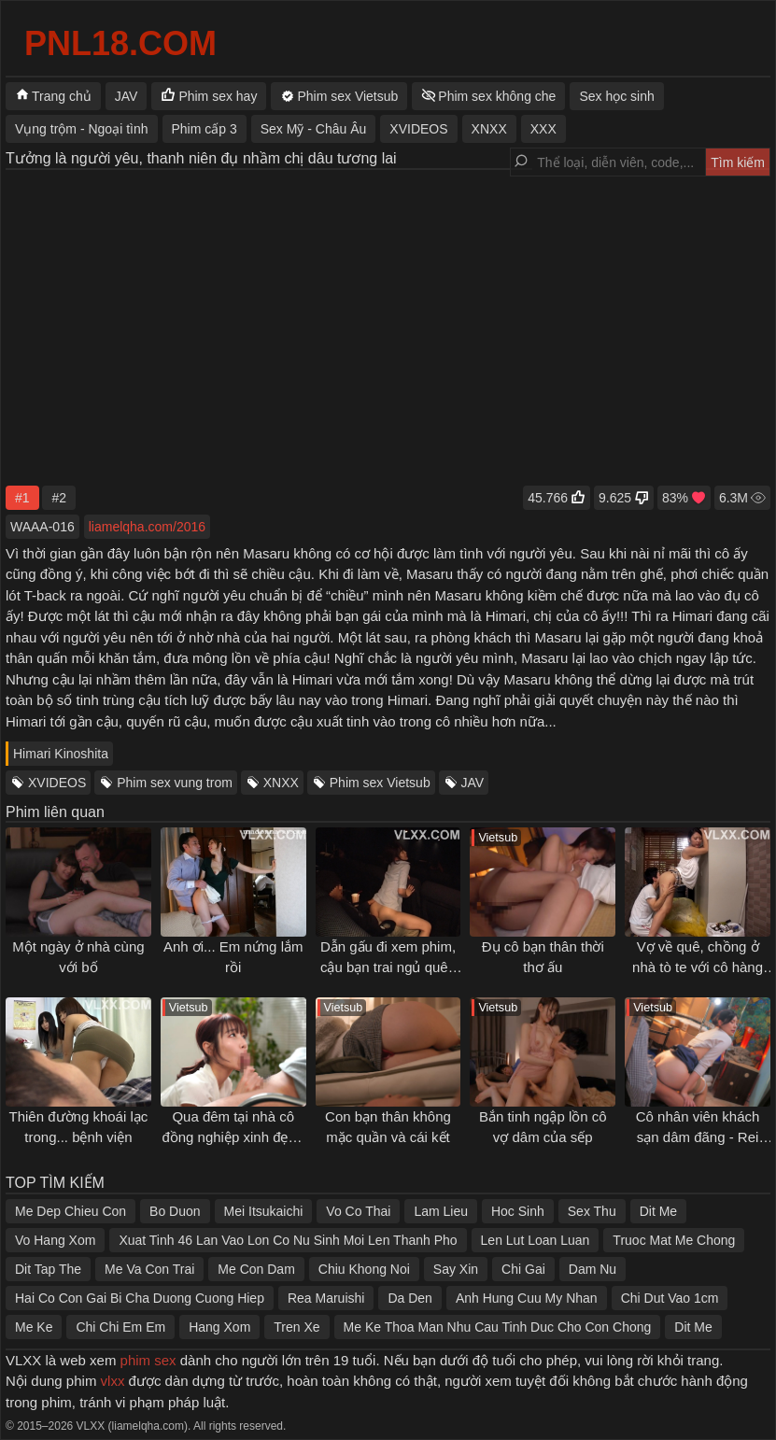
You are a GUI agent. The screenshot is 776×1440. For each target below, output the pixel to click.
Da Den (409, 1298)
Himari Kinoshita (60, 753)
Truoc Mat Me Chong (674, 1240)
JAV (473, 782)
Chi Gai (523, 1269)
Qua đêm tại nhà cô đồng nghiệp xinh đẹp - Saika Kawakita (233, 1137)
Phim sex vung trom (175, 782)
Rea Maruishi (326, 1298)
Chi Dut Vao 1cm (670, 1298)
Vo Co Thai (358, 1211)
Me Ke (33, 1327)
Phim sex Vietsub (380, 782)
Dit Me (658, 1211)
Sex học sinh (616, 96)
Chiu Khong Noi (364, 1269)
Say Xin (455, 1269)
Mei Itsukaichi (263, 1211)
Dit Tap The (48, 1269)
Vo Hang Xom (55, 1240)
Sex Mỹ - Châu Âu (314, 128)
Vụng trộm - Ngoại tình (81, 128)
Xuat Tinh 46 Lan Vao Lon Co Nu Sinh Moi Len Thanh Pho (288, 1240)
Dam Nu (592, 1269)
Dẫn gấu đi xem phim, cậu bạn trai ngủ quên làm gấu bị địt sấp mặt (388, 967)
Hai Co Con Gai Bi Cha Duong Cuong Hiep (139, 1298)
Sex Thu (592, 1211)
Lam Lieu (441, 1211)
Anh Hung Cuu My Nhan (527, 1298)
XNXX (281, 782)
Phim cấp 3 (204, 128)
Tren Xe (296, 1327)
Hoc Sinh (517, 1211)
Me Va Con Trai (149, 1269)
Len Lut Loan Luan (535, 1240)
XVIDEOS (57, 782)
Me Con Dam (256, 1269)
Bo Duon (174, 1211)
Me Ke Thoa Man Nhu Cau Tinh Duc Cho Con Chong (498, 1327)
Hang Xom (219, 1327)
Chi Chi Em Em (120, 1327)
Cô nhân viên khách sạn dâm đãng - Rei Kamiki (698, 1137)
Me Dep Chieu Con (70, 1211)
